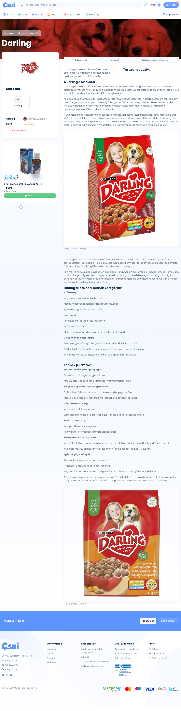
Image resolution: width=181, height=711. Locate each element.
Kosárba (30, 195)
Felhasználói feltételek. (126, 653)
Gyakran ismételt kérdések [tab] (154, 60)
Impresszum (53, 662)
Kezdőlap (9, 33)
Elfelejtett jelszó (158, 658)
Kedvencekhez (18, 130)
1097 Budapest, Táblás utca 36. (18, 655)
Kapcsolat (148, 621)
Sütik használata (123, 658)
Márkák (37, 14)
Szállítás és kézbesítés (92, 666)
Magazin (53, 14)
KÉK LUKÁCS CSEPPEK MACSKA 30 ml (23, 184)
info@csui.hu (10, 660)
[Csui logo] (9, 4)
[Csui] (10, 645)
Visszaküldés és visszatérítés (95, 661)
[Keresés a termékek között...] (81, 5)
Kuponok (85, 657)
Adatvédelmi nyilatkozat (127, 649)
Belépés (154, 649)
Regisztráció (156, 653)
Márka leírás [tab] (81, 60)
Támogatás (169, 621)
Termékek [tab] (114, 60)
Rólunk (50, 653)
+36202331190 (10, 664)
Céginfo (51, 658)
